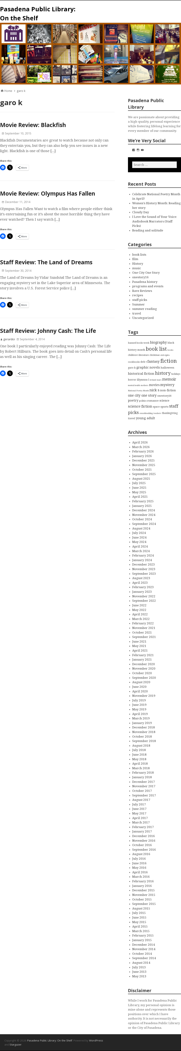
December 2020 (143, 664)
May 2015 (139, 922)
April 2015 (140, 926)
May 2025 (139, 492)
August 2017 (141, 800)
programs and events (147, 286)
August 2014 (141, 962)
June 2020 (139, 686)
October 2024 (142, 519)
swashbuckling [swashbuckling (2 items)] (146, 413)
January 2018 (142, 777)
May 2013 (139, 976)
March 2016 (141, 876)
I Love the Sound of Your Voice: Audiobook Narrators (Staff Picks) (154, 221)
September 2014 (144, 958)
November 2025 (143, 465)
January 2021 (142, 659)
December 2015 (143, 890)
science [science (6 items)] (164, 400)
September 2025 (144, 474)
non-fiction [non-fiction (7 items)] (168, 390)
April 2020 (140, 691)
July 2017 (139, 804)
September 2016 (144, 849)
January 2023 (142, 591)
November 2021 (143, 628)
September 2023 (144, 573)
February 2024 (143, 555)
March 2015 (141, 931)
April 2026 (140, 442)
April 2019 (140, 714)
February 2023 (143, 587)
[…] (53, 151)
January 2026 (142, 456)
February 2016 (143, 881)
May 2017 (139, 813)
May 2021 (139, 646)
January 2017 (142, 831)
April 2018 (140, 763)
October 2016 (142, 845)
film (135, 259)
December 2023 (143, 564)
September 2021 (144, 637)
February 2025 (143, 501)
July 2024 (139, 533)
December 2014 (143, 944)
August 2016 (141, 854)
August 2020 (141, 682)
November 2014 (143, 949)
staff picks (139, 300)
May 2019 (139, 709)
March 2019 (141, 718)
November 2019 (143, 695)
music (136, 268)
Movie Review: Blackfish (33, 125)
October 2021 (142, 632)
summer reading (144, 309)
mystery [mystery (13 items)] (167, 385)
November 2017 (143, 786)
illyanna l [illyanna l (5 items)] (143, 379)
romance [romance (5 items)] (153, 400)
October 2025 (142, 469)
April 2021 (140, 650)
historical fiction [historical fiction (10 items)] (141, 374)
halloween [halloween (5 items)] (167, 367)
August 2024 (141, 528)
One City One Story (146, 272)
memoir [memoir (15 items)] (169, 379)
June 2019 (139, 704)
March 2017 (141, 822)
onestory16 (140, 277)
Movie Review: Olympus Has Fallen (47, 193)
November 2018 (143, 732)
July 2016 (139, 858)
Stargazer (16, 1044)
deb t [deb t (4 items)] (144, 361)
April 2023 (140, 582)
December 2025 (143, 460)
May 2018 (139, 759)
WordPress (96, 1040)
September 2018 (144, 741)
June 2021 (139, 641)
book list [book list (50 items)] (156, 349)
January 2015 (142, 940)
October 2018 (142, 736)
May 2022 (139, 610)
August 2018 (141, 745)
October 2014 (142, 953)
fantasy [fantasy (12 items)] (153, 362)
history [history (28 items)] (163, 373)
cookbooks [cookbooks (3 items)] (134, 362)
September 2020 (144, 677)
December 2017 (143, 782)
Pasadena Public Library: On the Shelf (49, 1040)
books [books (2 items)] (170, 350)
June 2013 (139, 971)
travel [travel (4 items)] (131, 418)
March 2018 (141, 768)
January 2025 (142, 506)
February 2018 (143, 772)
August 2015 (141, 908)
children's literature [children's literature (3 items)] (138, 355)
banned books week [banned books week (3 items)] (138, 342)
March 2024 (141, 551)
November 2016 (143, 840)
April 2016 (140, 872)
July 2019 (139, 700)
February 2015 (143, 935)
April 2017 (140, 818)
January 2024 (142, 560)
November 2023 (143, 569)
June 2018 (139, 754)
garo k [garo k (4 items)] (132, 367)
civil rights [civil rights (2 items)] (165, 355)
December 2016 (143, 836)
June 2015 (139, 917)
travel (136, 313)
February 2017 (143, 827)
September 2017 (144, 795)
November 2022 (143, 596)
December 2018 (143, 727)
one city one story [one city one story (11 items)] (142, 395)
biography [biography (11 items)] (158, 342)
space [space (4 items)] (156, 406)
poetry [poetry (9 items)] (133, 400)
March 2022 (141, 619)
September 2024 (144, 524)
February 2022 (143, 623)
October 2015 (142, 899)
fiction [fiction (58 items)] (168, 361)
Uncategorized (143, 318)
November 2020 (143, 668)
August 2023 (141, 578)
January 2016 (142, 886)
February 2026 (143, 451)
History (137, 263)
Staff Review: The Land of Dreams (46, 262)
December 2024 (143, 510)
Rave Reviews (142, 291)
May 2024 (139, 542)
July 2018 (139, 750)
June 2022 (139, 605)
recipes (137, 295)
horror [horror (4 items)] (132, 379)
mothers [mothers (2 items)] (144, 385)
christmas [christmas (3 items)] (155, 355)
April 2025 (140, 496)
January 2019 (142, 723)
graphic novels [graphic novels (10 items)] (148, 367)
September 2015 (144, 904)
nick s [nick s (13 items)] (154, 390)
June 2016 (139, 863)
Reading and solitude (147, 230)
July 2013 (139, 967)
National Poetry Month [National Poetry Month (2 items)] (138, 391)
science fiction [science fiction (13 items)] (140, 406)
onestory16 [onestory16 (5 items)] (164, 395)
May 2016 (139, 867)
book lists (139, 254)
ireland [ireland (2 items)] (153, 380)
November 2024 (143, 515)
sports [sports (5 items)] (164, 406)
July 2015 (139, 913)
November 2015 (143, 895)
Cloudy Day (140, 212)
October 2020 (142, 673)
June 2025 (139, 487)
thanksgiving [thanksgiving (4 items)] (170, 413)
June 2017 (139, 809)
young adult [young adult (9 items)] (145, 418)
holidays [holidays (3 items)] (175, 374)
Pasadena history (144, 282)
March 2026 (141, 447)
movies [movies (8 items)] (154, 385)
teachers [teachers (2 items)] (157, 413)
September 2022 (144, 600)
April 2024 (140, 546)
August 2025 (141, 478)
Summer (138, 304)
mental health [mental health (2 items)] (134, 385)
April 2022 (140, 614)
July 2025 (139, 483)
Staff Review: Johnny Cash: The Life (48, 330)
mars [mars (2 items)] (159, 380)
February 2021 (143, 655)
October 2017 (142, 791)
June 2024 (139, 537)
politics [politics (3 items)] (143, 400)
